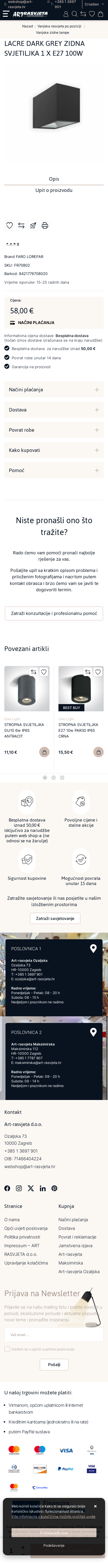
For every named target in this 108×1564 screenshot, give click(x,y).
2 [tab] (53, 777)
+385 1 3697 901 (29, 974)
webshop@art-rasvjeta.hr (29, 1166)
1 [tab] (45, 777)
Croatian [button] (92, 4)
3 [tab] (62, 777)
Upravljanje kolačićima (26, 1263)
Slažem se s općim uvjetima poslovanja (43, 1349)
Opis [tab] (54, 178)
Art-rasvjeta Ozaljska (79, 1271)
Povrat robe (21, 430)
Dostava (17, 410)
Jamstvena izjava (75, 1245)
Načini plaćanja (26, 389)
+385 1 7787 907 (29, 1058)
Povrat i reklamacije (77, 1237)
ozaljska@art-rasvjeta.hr (35, 979)
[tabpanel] (27, 718)
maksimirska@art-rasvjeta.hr (38, 1062)
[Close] (54, 1532)
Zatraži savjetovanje (55, 918)
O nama (12, 1219)
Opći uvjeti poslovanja (26, 1228)
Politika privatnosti (22, 1237)
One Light (12, 719)
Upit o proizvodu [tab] (54, 190)
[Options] (54, 1545)
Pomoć (16, 470)
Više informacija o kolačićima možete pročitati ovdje (53, 1516)
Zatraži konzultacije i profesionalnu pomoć (54, 613)
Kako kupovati (24, 450)
